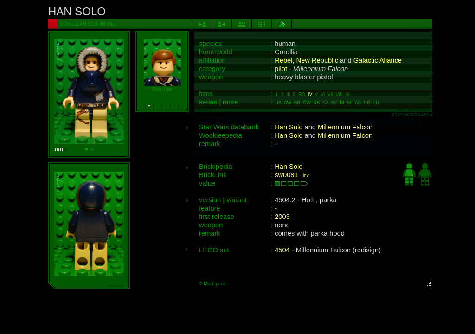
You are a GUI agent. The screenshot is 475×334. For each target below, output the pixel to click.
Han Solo (288, 127)
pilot (281, 68)
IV (310, 94)
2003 (282, 216)
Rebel (283, 60)
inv (306, 175)
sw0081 (286, 175)
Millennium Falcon (345, 127)
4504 (282, 250)
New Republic (317, 60)
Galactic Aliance (377, 60)
